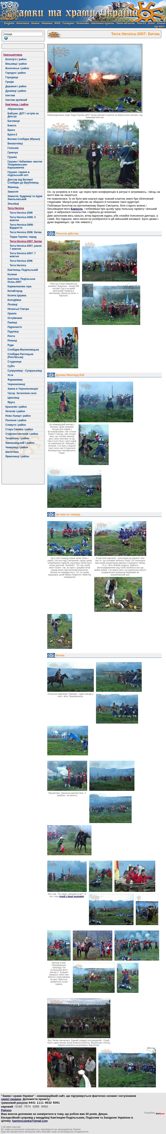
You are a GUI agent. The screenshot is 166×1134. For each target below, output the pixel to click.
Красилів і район (16, 406)
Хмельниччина (12, 54)
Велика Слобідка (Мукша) (24, 139)
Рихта (11, 336)
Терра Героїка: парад (23, 236)
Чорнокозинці (16, 384)
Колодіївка (14, 299)
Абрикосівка (15, 108)
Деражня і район (15, 86)
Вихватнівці (15, 143)
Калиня (12, 274)
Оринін (12, 313)
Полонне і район (15, 420)
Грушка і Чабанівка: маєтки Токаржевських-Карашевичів (25, 164)
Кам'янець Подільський (23, 269)
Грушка (12, 157)
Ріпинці (12, 340)
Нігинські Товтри (18, 309)
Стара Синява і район (19, 429)
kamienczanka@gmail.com (30, 1120)
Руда (11, 345)
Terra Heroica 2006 (21, 260)
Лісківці (12, 304)
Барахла (76, 208)
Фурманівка (15, 379)
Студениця (14, 361)
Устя (10, 375)
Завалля (13, 191)
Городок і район (15, 72)
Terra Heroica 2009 (21, 212)
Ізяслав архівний (16, 99)
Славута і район (15, 424)
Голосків (13, 148)
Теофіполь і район (17, 438)
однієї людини (11, 1099)
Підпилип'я (15, 327)
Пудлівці (13, 331)
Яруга (11, 402)
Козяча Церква (17, 295)
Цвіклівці (13, 397)
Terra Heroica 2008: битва (25, 232)
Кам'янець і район (17, 104)
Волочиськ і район (17, 68)
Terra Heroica (16, 208)
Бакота (12, 125)
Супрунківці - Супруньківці (25, 370)
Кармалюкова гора (19, 286)
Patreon (6, 1110)
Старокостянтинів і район (21, 433)
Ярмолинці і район (17, 456)
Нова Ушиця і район (18, 415)
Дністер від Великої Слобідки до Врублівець (23, 181)
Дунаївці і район (15, 90)
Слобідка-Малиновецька (23, 349)
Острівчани (15, 318)
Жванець (13, 187)
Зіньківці (13, 203)
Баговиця (14, 120)
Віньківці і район (16, 63)
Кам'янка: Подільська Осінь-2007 (21, 280)
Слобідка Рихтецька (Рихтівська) (20, 356)
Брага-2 (12, 134)
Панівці (12, 322)
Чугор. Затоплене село (22, 393)
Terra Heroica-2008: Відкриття (22, 226)
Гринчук (13, 152)
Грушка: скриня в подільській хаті (19, 174)
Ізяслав (10, 95)
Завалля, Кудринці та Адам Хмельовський (25, 198)
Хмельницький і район (19, 442)
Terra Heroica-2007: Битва (26, 241)
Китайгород (15, 290)
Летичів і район (15, 411)
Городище (11, 77)
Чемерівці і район (16, 447)
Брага (11, 130)
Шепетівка (12, 451)
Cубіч (11, 366)
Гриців (9, 81)
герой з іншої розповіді (71, 896)
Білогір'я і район (15, 59)
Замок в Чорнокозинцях (23, 388)
